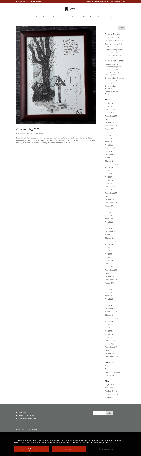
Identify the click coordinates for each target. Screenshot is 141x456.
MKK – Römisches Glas (113, 55)
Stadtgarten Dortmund (114, 41)
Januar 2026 (109, 113)
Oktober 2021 (110, 276)
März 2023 (109, 222)
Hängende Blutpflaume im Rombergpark (114, 80)
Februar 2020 (110, 341)
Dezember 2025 (111, 116)
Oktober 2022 (110, 238)
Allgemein (39, 133)
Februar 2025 (110, 148)
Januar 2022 (109, 267)
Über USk (82, 17)
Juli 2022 (108, 248)
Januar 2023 (109, 228)
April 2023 (109, 219)
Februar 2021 (110, 302)
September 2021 (111, 280)
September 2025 (111, 126)
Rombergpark (110, 75)
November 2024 (111, 158)
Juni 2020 (108, 328)
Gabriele (22, 133)
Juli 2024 (108, 170)
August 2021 (109, 283)
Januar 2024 (109, 190)
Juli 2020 (108, 325)
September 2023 (111, 203)
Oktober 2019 (110, 353)
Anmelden (109, 388)
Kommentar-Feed (111, 394)
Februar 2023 (110, 225)
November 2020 (111, 312)
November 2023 (111, 196)
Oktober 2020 (110, 315)
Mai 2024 (108, 177)
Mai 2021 (108, 292)
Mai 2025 (108, 138)
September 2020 (111, 318)
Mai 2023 (108, 215)
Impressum (89, 1)
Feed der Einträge (111, 391)
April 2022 (109, 257)
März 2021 (109, 299)
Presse (74, 17)
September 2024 (111, 164)
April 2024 (109, 180)
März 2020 (109, 337)
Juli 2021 (108, 286)
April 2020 (109, 334)
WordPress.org (111, 397)
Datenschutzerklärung (101, 1)
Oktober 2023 (110, 199)
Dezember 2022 (111, 231)
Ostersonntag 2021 (27, 129)
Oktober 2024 (110, 161)
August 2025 (109, 129)
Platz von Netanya (112, 38)
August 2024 (109, 167)
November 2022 (111, 235)
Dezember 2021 (111, 270)
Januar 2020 (109, 344)
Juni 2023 (108, 212)
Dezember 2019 (111, 347)
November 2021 (111, 273)
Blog (106, 369)
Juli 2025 (108, 132)
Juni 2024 (108, 174)
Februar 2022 (110, 264)
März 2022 (109, 260)
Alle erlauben (69, 449)
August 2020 (109, 321)
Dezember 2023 (111, 193)
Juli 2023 (108, 209)
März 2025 (109, 145)
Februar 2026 (110, 110)
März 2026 (109, 106)
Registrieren (109, 384)
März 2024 (109, 183)
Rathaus (108, 94)
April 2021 (109, 296)
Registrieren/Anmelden (98, 17)
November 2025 (111, 119)
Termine (64, 17)
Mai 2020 (108, 331)
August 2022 (109, 244)
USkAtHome (109, 375)
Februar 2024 (110, 187)
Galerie (38, 17)
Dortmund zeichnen (50, 17)
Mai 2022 (108, 254)
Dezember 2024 (111, 154)
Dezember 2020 (111, 308)
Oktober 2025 (110, 122)
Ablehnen (31, 449)
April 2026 (109, 103)
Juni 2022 (108, 251)
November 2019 (111, 350)
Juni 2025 (108, 135)
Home (31, 17)
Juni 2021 (108, 289)
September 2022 (111, 241)
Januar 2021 (109, 305)
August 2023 (109, 206)
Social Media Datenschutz (117, 1)
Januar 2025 (109, 151)
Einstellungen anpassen (106, 449)
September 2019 (111, 357)
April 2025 (109, 142)
